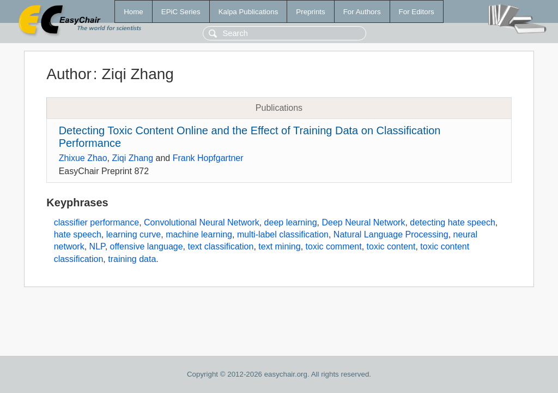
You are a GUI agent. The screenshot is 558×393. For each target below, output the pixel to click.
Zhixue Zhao (83, 158)
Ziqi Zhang (132, 158)
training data (132, 259)
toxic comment (334, 246)
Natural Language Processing (390, 234)
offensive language (146, 246)
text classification (220, 246)
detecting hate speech (452, 222)
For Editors (416, 12)
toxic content (391, 246)
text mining (279, 246)
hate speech (77, 234)
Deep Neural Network (363, 222)
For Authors (362, 12)
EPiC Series (181, 12)
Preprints (310, 12)
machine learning (199, 234)
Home (133, 12)
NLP (97, 246)
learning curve (133, 234)
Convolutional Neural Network (201, 222)
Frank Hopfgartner (208, 158)
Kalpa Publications (248, 12)
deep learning (290, 222)
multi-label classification (283, 234)
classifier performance (97, 222)
